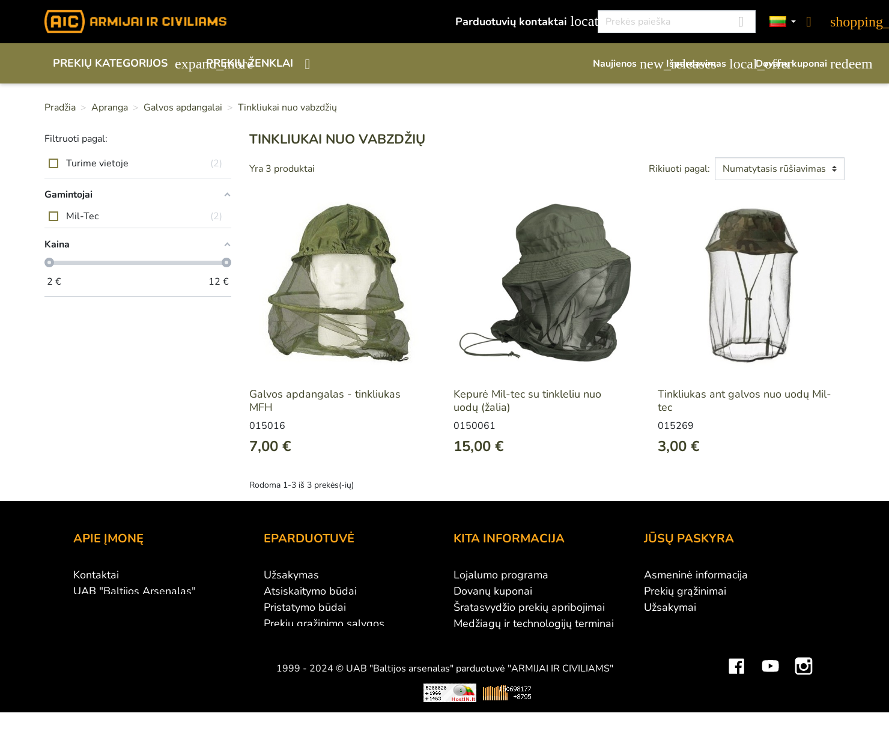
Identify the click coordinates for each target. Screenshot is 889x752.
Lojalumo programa (501, 575)
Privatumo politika (307, 639)
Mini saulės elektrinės (705, 738)
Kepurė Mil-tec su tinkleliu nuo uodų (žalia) (527, 400)
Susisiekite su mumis (314, 656)
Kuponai (664, 656)
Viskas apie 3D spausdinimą (218, 738)
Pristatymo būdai (305, 607)
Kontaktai (96, 575)
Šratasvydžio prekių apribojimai (529, 607)
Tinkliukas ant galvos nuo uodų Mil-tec (744, 400)
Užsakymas (291, 575)
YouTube (770, 703)
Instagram (804, 703)
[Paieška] (677, 21)
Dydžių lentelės (491, 639)
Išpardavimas (705, 63)
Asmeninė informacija (696, 575)
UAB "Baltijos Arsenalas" (134, 591)
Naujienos (623, 63)
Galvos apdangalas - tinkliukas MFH (325, 400)
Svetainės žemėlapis (503, 656)
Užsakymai (670, 607)
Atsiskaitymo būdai (310, 591)
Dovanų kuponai (800, 63)
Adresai (663, 639)
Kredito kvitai (675, 623)
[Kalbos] (782, 22)
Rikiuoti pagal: (679, 168)
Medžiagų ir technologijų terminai (534, 623)
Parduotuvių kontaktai (519, 21)
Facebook (736, 703)
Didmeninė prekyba (120, 607)
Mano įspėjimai (680, 672)
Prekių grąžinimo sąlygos (324, 623)
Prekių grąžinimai (685, 591)
